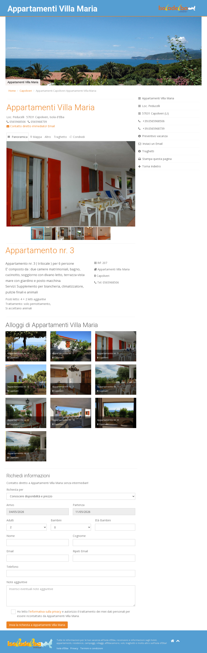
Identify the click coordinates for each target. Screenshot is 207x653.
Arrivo (10, 505)
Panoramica (17, 137)
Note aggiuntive (16, 582)
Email (51, 126)
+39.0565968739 (151, 128)
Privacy (74, 648)
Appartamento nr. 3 (39, 250)
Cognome (79, 536)
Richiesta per (14, 489)
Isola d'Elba (62, 648)
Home (12, 90)
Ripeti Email (80, 551)
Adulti (10, 520)
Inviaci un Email (150, 144)
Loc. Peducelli (149, 106)
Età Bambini (103, 520)
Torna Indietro (149, 166)
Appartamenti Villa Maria (52, 9)
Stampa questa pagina (155, 159)
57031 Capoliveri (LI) (153, 113)
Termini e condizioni (91, 648)
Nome (10, 536)
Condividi (77, 137)
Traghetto (60, 137)
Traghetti (146, 151)
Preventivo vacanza (153, 136)
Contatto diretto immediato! (26, 126)
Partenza (78, 505)
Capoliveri (26, 90)
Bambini (56, 520)
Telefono (12, 567)
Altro (48, 137)
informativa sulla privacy (45, 611)
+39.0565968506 (151, 121)
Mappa (36, 137)
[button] (9, 51)
